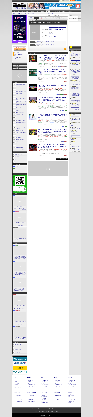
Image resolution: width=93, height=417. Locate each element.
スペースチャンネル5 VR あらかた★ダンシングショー (45, 41)
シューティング (71, 399)
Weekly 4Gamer (18, 86)
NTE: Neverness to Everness (75, 136)
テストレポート (20, 13)
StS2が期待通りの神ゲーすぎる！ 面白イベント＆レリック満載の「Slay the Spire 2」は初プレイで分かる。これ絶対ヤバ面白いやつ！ (20, 289)
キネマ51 (17, 145)
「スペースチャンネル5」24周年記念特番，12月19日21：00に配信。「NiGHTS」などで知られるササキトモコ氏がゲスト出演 (52, 71)
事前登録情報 (44, 396)
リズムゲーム (71, 401)
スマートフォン (44, 392)
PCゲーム (16, 166)
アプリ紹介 (43, 399)
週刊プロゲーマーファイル (21, 91)
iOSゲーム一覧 (44, 402)
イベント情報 (71, 395)
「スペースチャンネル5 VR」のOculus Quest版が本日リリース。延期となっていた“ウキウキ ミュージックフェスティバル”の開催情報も (52, 146)
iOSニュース (44, 394)
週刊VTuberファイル (19, 96)
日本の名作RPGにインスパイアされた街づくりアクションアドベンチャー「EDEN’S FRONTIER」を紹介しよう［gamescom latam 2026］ (75, 100)
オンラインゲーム (18, 378)
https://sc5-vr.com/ (52, 25)
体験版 (16, 381)
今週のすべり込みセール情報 (21, 105)
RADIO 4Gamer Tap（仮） (20, 112)
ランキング (78, 0)
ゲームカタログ (71, 404)
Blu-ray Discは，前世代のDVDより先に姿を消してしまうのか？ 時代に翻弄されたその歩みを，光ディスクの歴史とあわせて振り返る (20, 240)
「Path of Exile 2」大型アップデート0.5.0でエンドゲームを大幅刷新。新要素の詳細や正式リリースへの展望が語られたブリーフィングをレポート (75, 83)
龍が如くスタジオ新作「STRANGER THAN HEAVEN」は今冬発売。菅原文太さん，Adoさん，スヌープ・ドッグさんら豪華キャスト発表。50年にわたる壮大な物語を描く (75, 71)
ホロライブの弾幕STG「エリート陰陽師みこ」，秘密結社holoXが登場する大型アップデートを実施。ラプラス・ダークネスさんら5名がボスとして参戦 (75, 77)
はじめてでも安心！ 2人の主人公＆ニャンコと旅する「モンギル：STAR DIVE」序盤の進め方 (20, 224)
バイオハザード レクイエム (75, 124)
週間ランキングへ (78, 109)
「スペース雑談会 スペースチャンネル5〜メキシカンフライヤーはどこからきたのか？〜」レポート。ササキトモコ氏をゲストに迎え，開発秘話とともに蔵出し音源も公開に (52, 57)
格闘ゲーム (70, 396)
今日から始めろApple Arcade (21, 122)
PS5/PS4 (27, 11)
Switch (32, 11)
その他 (69, 402)
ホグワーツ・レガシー (75, 149)
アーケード (69, 392)
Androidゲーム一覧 (45, 404)
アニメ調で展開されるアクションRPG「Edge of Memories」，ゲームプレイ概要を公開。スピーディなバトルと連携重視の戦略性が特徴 (75, 66)
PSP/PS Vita (69, 377)
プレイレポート (44, 380)
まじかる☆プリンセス (75, 146)
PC (18, 11)
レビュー (14, 13)
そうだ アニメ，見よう (20, 114)
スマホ (37, 11)
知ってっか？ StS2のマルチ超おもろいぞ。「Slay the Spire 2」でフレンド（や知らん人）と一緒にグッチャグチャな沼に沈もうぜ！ (20, 273)
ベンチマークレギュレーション (47, 13)
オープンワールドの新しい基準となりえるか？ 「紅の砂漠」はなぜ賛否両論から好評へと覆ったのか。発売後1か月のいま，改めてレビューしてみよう (20, 257)
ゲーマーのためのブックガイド (21, 118)
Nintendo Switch (17, 171)
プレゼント (17, 156)
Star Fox (72, 139)
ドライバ (38, 13)
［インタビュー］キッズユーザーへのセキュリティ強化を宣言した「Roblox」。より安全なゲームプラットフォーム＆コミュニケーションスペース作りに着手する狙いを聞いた (20, 339)
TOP (14, 11)
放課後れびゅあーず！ (20, 147)
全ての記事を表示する (62, 158)
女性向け (43, 11)
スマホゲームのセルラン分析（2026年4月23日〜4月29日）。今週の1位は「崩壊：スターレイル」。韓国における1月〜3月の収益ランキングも (75, 60)
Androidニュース (44, 395)
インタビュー (27, 13)
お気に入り (67, 0)
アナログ (64, 11)
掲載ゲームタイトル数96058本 (19, 7)
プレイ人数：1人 (54, 36)
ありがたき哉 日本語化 (20, 139)
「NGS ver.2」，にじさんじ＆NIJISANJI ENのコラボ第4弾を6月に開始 (75, 94)
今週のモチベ (18, 89)
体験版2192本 (23, 8)
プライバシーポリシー (19, 344)
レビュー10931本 (16, 8)
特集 (16, 58)
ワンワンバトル (74, 131)
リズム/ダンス (51, 33)
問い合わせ (33, 0)
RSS (13, 0)
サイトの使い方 (26, 0)
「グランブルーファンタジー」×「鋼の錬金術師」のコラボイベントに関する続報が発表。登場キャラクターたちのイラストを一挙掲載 (75, 106)
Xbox (22, 11)
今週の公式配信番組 (19, 93)
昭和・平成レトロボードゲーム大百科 (21, 128)
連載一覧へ (24, 149)
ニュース (17, 57)
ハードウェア (53, 11)
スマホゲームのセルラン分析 (21, 102)
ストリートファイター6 (75, 128)
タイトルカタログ (32, 386)
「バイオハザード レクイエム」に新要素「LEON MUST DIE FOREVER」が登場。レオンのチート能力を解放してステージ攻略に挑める (75, 54)
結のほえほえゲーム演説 (20, 120)
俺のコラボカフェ (19, 124)
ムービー (33, 13)
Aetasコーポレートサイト (19, 352)
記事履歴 (72, 0)
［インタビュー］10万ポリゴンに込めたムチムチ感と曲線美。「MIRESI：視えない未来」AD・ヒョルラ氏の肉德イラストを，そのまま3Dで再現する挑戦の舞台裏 (20, 323)
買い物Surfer (18, 137)
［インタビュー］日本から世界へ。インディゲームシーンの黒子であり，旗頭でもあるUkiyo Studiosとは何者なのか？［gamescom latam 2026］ (20, 307)
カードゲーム (71, 398)
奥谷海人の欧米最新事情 (20, 84)
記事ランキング (18, 387)
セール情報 (43, 398)
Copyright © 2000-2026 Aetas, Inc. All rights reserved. (46, 415)
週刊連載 (16, 384)
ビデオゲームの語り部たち (21, 132)
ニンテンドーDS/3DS (31, 392)
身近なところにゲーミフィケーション (21, 142)
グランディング (52, 29)
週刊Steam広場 (18, 107)
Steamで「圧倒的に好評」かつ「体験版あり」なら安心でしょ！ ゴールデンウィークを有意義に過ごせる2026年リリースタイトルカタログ (20, 208)
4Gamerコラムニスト (20, 130)
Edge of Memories (74, 142)
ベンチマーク (58, 401)
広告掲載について (18, 349)
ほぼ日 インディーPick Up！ (21, 110)
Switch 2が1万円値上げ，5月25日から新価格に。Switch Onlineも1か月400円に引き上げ (75, 89)
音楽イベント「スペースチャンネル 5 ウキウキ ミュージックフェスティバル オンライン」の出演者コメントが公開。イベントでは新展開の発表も (52, 131)
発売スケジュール (32, 384)
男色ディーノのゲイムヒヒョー (21, 99)
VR (47, 11)
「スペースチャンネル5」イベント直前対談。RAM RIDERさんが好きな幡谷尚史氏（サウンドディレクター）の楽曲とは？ (52, 116)
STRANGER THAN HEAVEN (75, 120)
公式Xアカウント (19, 0)
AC (59, 11)
